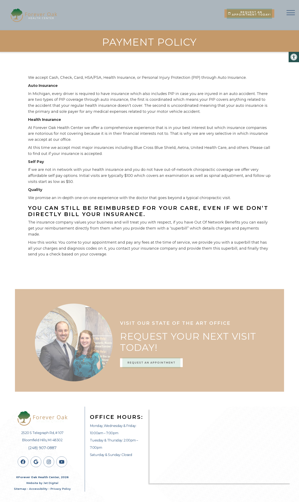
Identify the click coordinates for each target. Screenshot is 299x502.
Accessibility (38, 488)
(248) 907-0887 (42, 448)
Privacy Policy (60, 488)
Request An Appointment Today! (249, 13)
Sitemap (20, 488)
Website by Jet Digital (42, 483)
